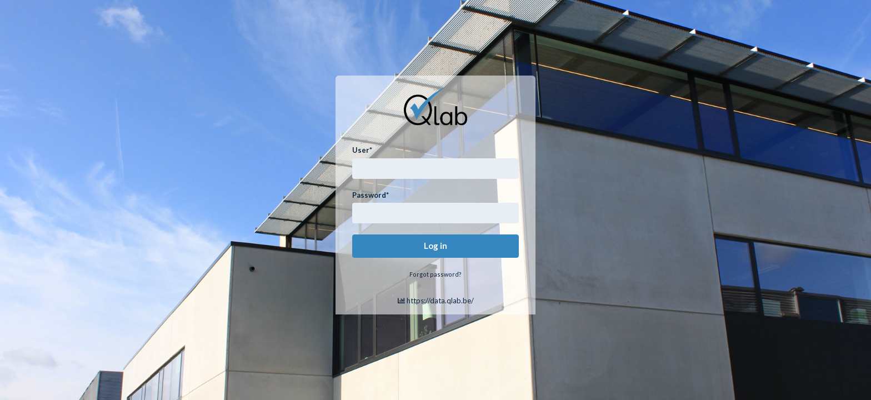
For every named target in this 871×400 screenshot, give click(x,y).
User (362, 150)
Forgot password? (435, 274)
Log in (435, 246)
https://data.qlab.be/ (436, 300)
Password (370, 195)
